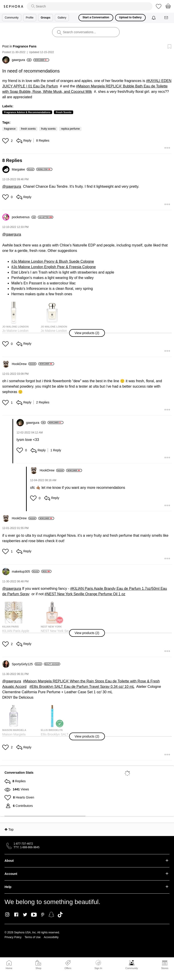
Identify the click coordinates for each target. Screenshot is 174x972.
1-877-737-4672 (23, 843)
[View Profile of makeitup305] (25, 571)
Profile (30, 17)
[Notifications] (154, 17)
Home (9, 968)
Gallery (62, 17)
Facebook (16, 914)
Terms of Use (33, 937)
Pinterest (43, 914)
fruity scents (48, 128)
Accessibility (51, 937)
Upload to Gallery (130, 17)
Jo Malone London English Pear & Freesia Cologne (54, 267)
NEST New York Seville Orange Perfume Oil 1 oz (86, 594)
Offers (68, 968)
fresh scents (28, 128)
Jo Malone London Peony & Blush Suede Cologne (53, 261)
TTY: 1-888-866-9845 (26, 847)
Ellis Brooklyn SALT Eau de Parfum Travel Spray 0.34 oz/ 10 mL (82, 687)
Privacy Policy (13, 937)
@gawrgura (11, 186)
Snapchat (51, 914)
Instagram (7, 914)
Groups (46, 17)
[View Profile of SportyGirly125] (27, 664)
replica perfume (70, 128)
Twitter (25, 914)
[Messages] (166, 17)
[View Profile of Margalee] (23, 169)
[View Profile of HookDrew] (24, 364)
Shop (38, 968)
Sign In (98, 965)
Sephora (13, 6)
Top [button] (11, 829)
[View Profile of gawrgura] (21, 60)
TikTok (60, 914)
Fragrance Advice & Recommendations (27, 112)
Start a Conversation (95, 17)
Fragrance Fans (24, 46)
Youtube (34, 914)
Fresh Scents (63, 112)
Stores (164, 968)
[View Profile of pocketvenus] (24, 217)
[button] (6, 140)
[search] (89, 6)
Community (131, 968)
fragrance (10, 128)
